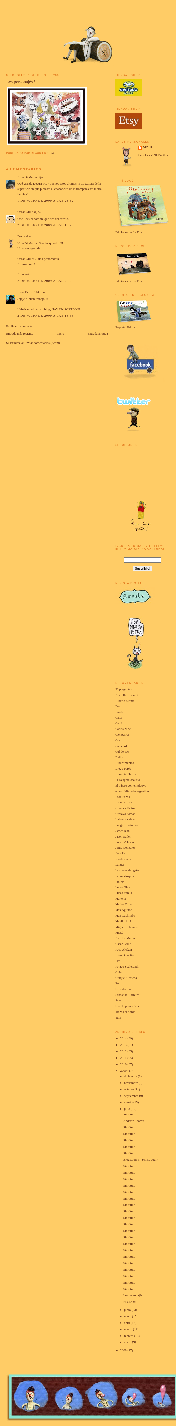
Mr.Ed (119, 932)
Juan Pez (121, 853)
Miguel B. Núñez (126, 927)
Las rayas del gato (127, 870)
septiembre (131, 1096)
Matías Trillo (123, 904)
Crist (118, 740)
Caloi (118, 717)
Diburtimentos (124, 763)
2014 (123, 1038)
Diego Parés (123, 768)
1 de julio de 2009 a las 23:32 (45, 200)
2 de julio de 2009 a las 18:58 (45, 315)
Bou (118, 706)
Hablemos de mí (125, 819)
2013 (123, 1045)
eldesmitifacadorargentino (132, 791)
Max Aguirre (123, 910)
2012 (123, 1051)
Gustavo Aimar (125, 814)
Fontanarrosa (123, 802)
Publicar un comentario (21, 326)
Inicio (60, 333)
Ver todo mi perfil (153, 154)
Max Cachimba (125, 915)
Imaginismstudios (126, 825)
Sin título (129, 1114)
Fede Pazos (122, 797)
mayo (128, 1316)
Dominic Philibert (127, 774)
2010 (123, 1064)
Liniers (119, 882)
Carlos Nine (123, 729)
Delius (119, 757)
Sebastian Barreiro (127, 995)
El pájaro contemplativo (130, 785)
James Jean (122, 831)
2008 (123, 1350)
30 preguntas (123, 689)
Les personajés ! (20, 81)
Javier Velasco (124, 842)
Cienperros (122, 734)
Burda (119, 712)
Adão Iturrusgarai (126, 695)
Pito (117, 961)
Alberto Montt (124, 701)
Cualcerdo (121, 746)
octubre (129, 1089)
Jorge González (125, 847)
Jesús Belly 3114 (28, 292)
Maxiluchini (123, 921)
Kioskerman (123, 859)
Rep (117, 983)
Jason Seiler (123, 836)
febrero (129, 1335)
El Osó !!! (129, 1302)
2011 (123, 1058)
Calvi (118, 723)
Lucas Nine (122, 887)
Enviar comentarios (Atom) (42, 343)
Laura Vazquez (124, 876)
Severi (119, 1000)
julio (127, 1109)
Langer (119, 864)
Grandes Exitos (125, 808)
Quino (119, 972)
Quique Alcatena (126, 978)
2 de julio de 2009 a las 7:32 (44, 281)
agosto (128, 1102)
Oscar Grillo (25, 212)
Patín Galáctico (125, 955)
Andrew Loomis (133, 1121)
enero (128, 1342)
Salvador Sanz (124, 989)
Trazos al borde (125, 1012)
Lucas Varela (123, 893)
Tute (118, 1017)
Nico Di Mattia (27, 177)
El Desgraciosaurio (127, 780)
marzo (128, 1329)
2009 (123, 1070)
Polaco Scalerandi (127, 966)
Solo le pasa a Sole (127, 1006)
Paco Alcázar (123, 949)
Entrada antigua (98, 333)
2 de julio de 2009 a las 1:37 (44, 225)
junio (128, 1310)
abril (127, 1323)
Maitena (120, 898)
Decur (21, 236)
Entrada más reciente (19, 333)
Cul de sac (122, 751)
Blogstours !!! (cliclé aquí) (140, 1159)
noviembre (131, 1083)
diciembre (131, 1076)
